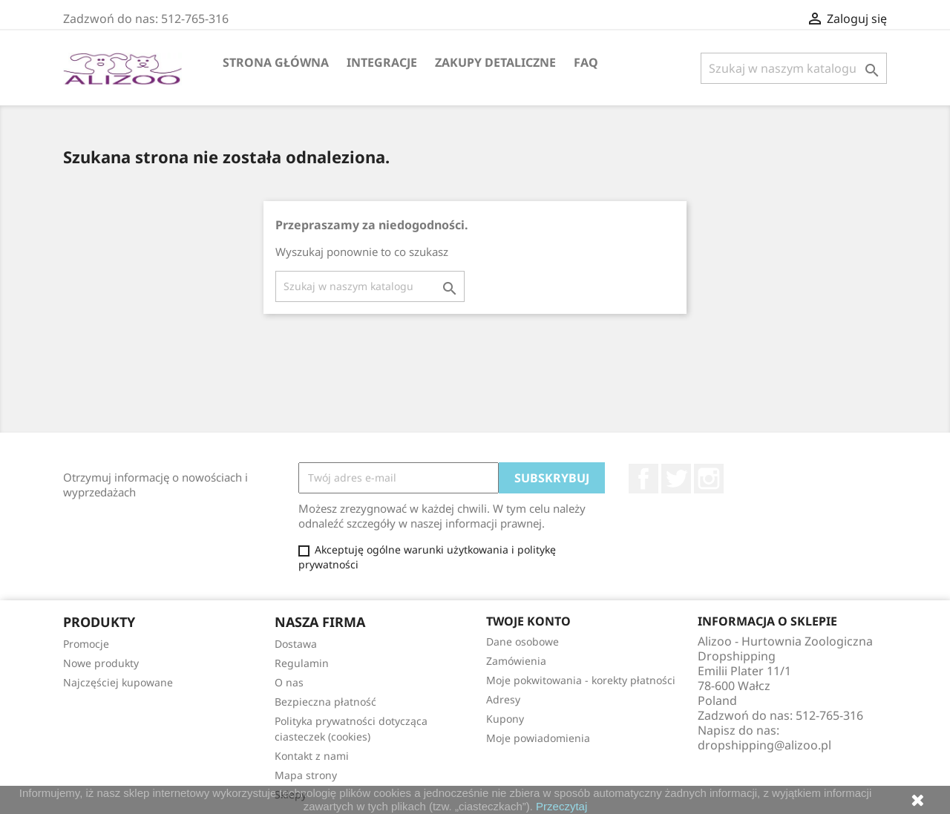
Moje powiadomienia (538, 738)
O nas (289, 682)
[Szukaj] (794, 68)
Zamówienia (516, 661)
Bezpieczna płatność (325, 702)
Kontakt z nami (312, 756)
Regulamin (302, 663)
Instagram (709, 478)
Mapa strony (306, 775)
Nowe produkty (101, 663)
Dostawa (296, 644)
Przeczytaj (561, 806)
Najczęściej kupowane (118, 682)
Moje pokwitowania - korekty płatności (580, 680)
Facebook (643, 478)
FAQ (586, 62)
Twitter (676, 478)
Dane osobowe (522, 641)
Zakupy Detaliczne (495, 62)
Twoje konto (528, 621)
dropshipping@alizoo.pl (764, 745)
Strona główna (276, 62)
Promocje (86, 644)
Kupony (505, 719)
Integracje (382, 62)
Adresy (503, 699)
